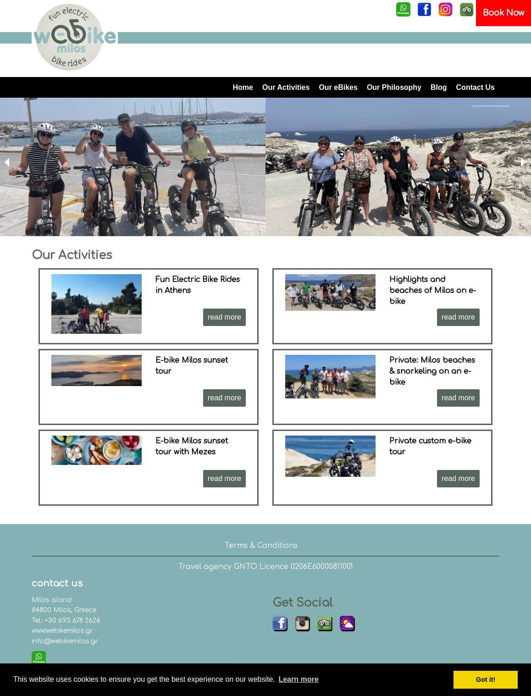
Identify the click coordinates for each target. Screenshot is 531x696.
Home (243, 87)
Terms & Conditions (261, 545)
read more (224, 317)
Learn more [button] (298, 679)
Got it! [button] (485, 679)
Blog (439, 87)
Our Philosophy (394, 87)
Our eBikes (338, 87)
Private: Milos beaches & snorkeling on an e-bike (432, 371)
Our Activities (286, 87)
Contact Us (475, 87)
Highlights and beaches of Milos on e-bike (432, 291)
